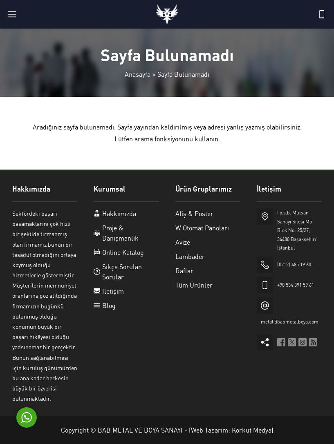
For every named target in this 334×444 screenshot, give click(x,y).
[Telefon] (321, 14)
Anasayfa (137, 74)
